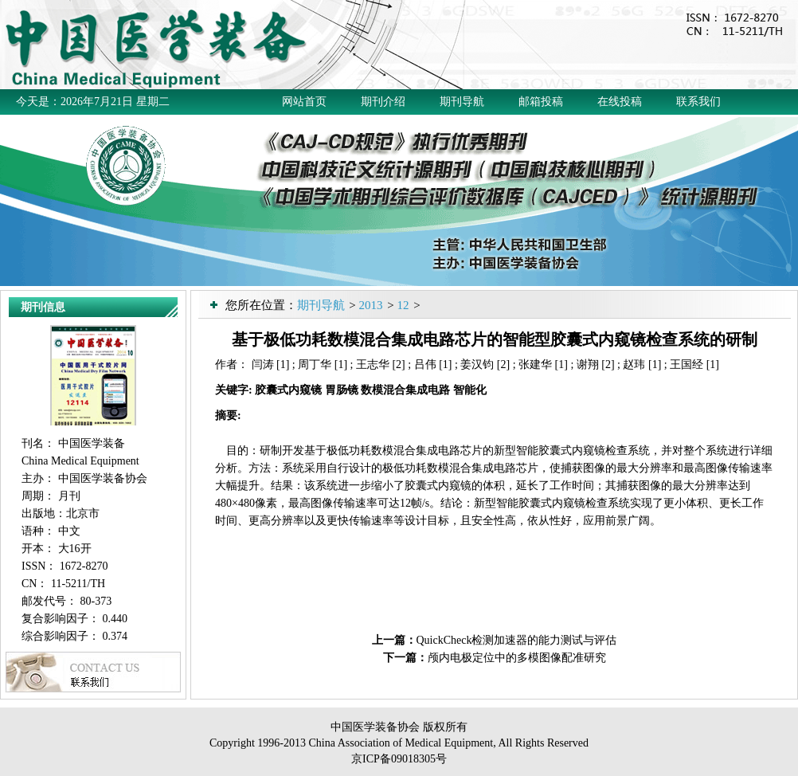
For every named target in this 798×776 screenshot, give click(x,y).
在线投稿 (619, 102)
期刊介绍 (383, 102)
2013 (370, 305)
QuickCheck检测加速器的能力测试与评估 (517, 640)
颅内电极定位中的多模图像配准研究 (517, 658)
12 (403, 305)
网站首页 (304, 102)
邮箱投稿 (540, 102)
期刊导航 (462, 102)
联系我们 (698, 102)
